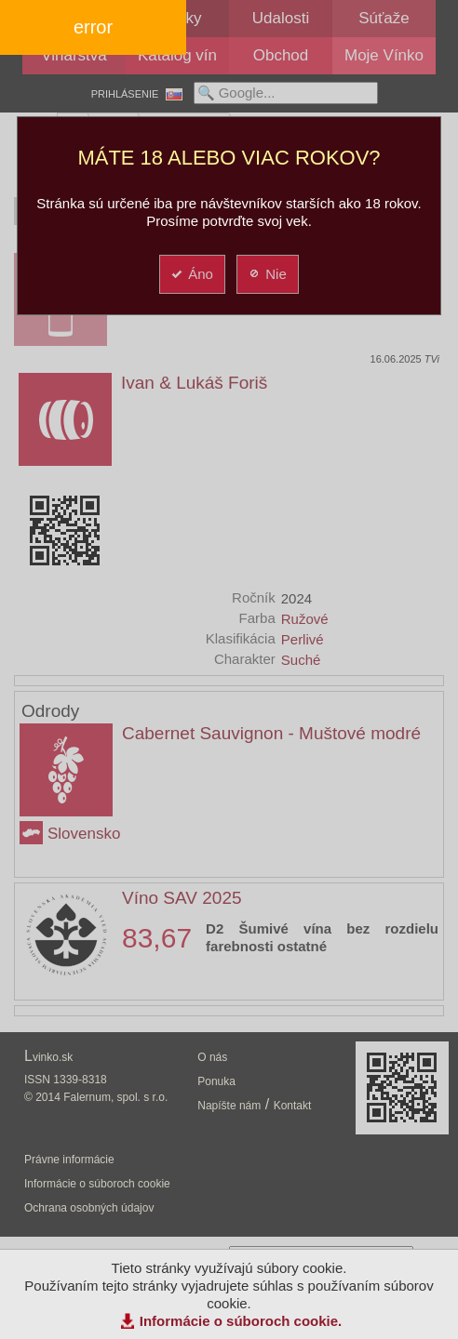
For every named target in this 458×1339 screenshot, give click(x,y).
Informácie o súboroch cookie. (241, 1321)
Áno (191, 274)
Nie (267, 274)
